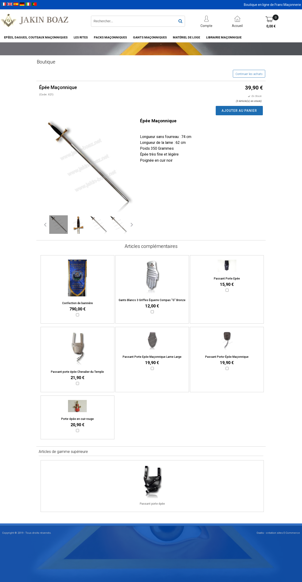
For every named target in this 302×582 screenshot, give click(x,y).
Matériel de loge (186, 37)
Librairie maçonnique (224, 37)
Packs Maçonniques (110, 37)
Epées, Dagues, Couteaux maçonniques (36, 37)
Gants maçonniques (150, 37)
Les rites (81, 37)
